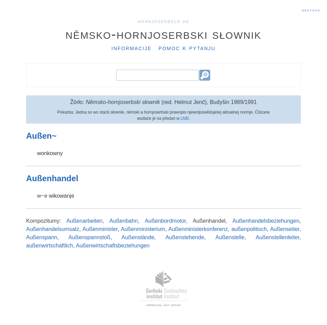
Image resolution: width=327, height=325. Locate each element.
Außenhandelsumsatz (52, 229)
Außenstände (138, 237)
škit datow (172, 304)
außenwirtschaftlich (49, 245)
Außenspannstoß (89, 237)
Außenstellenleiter (277, 237)
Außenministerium (143, 229)
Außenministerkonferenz (198, 229)
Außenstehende (185, 237)
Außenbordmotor (165, 221)
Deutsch (311, 10)
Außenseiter (284, 229)
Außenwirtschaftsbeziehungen (112, 245)
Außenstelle (230, 237)
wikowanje (61, 196)
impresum (153, 304)
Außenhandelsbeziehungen (266, 221)
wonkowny (50, 153)
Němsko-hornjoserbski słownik (164, 34)
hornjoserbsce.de (164, 21)
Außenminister (99, 229)
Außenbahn (124, 221)
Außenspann (41, 237)
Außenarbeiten (84, 221)
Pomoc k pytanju (186, 47)
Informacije (132, 47)
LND (185, 118)
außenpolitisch (249, 229)
